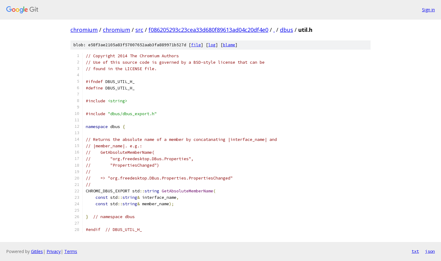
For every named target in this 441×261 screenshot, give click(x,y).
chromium (84, 29)
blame (229, 44)
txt (415, 251)
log (212, 44)
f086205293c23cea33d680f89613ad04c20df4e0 (208, 29)
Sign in (428, 10)
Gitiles (37, 251)
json (430, 251)
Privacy (54, 251)
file (196, 44)
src (139, 29)
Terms (70, 251)
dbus (286, 29)
